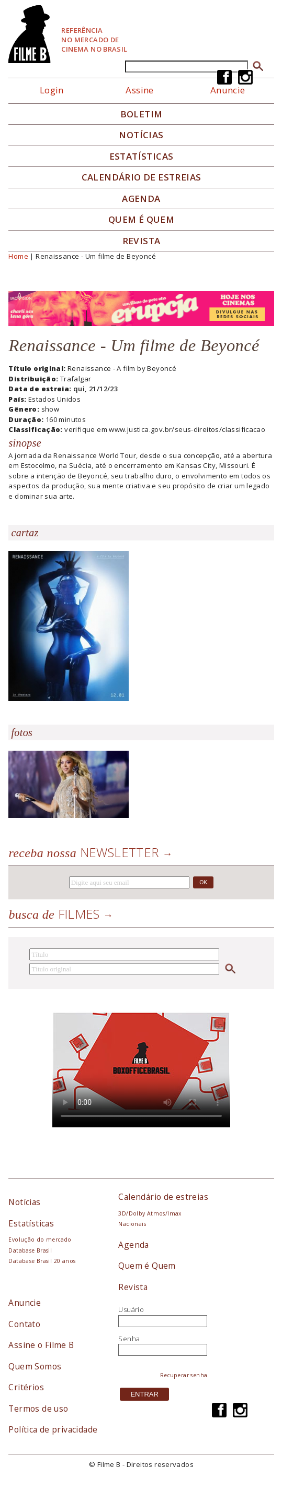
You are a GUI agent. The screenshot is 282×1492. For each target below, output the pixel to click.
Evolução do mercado (39, 1239)
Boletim (141, 114)
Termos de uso (38, 1408)
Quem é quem (141, 219)
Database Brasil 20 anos (41, 1261)
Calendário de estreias (163, 1196)
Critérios (26, 1387)
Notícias (141, 135)
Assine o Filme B (41, 1345)
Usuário (131, 1309)
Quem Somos (34, 1366)
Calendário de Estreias (141, 177)
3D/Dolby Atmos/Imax (149, 1213)
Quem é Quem (146, 1265)
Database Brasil (30, 1250)
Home (18, 256)
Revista (141, 241)
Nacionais (132, 1224)
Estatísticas (141, 156)
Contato (24, 1324)
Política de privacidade (52, 1429)
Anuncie (24, 1302)
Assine (139, 90)
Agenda (141, 199)
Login (52, 90)
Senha (129, 1338)
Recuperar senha (184, 1375)
